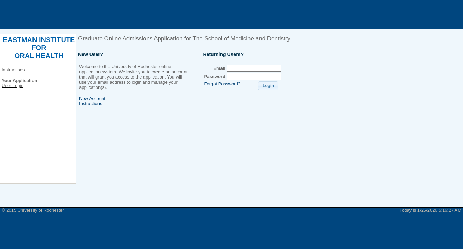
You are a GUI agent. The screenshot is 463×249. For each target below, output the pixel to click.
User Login (12, 85)
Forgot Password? (222, 83)
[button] (268, 85)
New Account (92, 98)
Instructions (13, 69)
